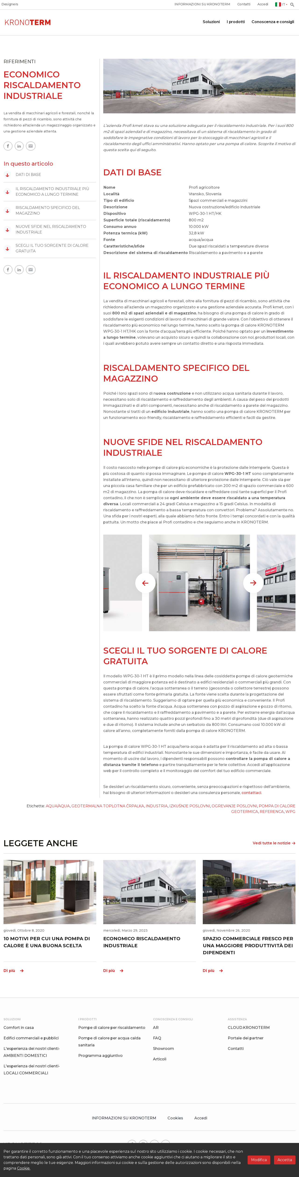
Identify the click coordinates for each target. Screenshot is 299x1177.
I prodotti (236, 22)
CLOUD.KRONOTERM (249, 1027)
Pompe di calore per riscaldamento (111, 1027)
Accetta (285, 1160)
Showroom (163, 1048)
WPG (290, 811)
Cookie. (23, 1168)
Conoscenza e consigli (273, 22)
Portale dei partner (245, 1038)
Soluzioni (211, 22)
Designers (9, 4)
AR (156, 1027)
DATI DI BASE (22, 174)
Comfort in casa (19, 1027)
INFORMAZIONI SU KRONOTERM (202, 4)
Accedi (262, 4)
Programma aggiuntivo (100, 1055)
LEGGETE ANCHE (41, 843)
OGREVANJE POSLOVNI (234, 806)
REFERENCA (272, 811)
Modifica (259, 1160)
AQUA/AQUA (58, 806)
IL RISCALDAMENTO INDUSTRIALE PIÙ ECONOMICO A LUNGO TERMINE (46, 192)
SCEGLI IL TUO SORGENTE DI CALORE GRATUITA (46, 248)
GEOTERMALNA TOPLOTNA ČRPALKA (107, 806)
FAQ (157, 1038)
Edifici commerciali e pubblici (31, 1038)
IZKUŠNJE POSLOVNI (189, 806)
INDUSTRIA (157, 806)
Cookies (175, 1118)
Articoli (159, 1059)
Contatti (243, 4)
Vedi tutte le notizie (274, 843)
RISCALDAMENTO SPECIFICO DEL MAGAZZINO (42, 210)
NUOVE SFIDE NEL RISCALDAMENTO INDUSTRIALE (45, 229)
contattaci (251, 792)
